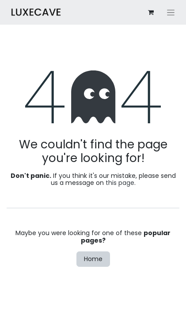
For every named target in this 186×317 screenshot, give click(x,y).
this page (120, 182)
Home (93, 258)
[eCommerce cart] (151, 12)
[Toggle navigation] (170, 12)
